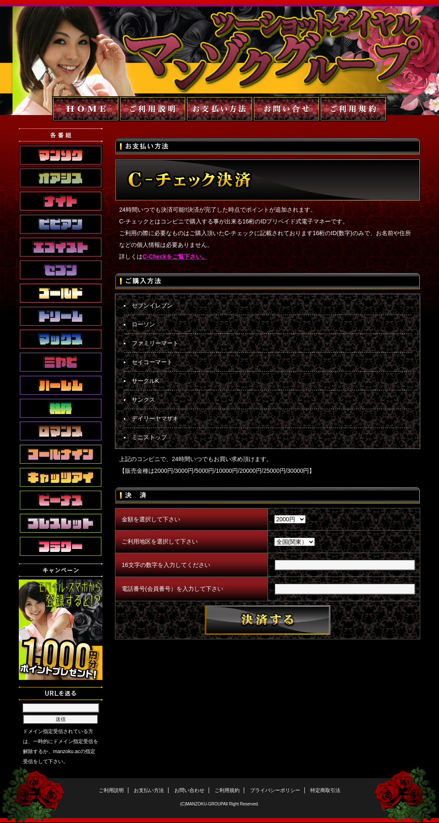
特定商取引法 (325, 790)
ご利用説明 (111, 790)
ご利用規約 (227, 790)
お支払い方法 (149, 790)
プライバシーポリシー (275, 790)
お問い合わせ (189, 790)
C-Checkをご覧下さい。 (175, 256)
